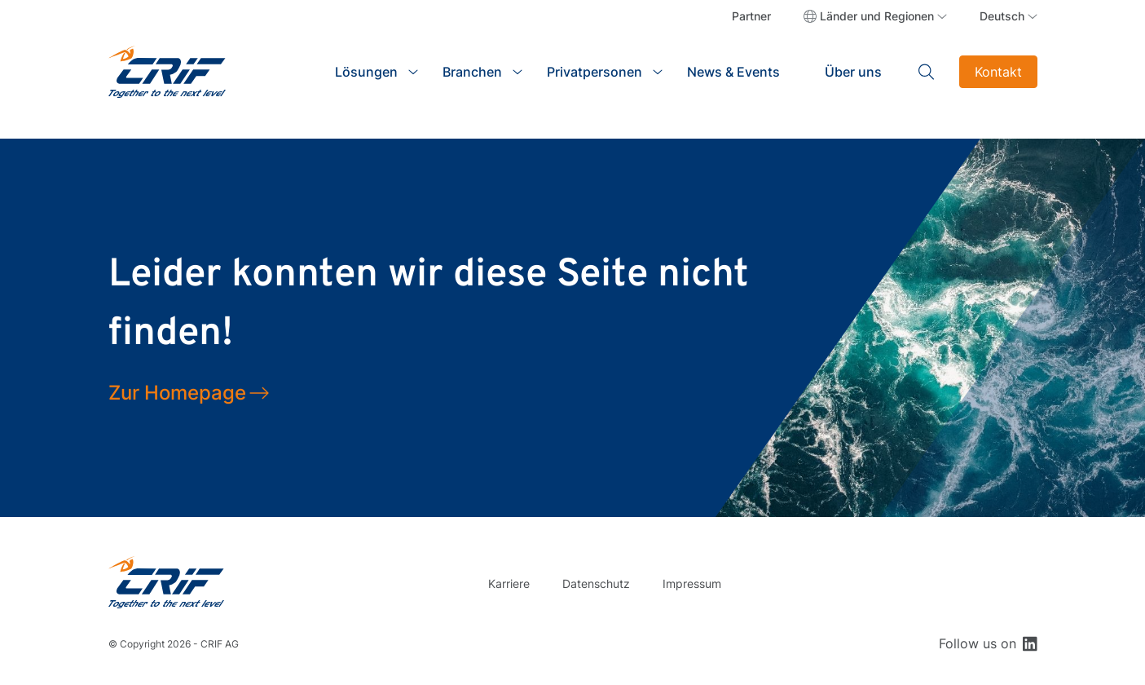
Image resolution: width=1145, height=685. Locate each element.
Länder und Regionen (877, 16)
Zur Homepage (177, 392)
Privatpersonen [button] (594, 72)
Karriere (509, 583)
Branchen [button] (472, 72)
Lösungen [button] (366, 72)
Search (926, 71)
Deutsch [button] (1002, 16)
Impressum (692, 583)
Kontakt (998, 72)
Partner (751, 16)
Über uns (853, 72)
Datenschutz (596, 583)
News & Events (733, 72)
